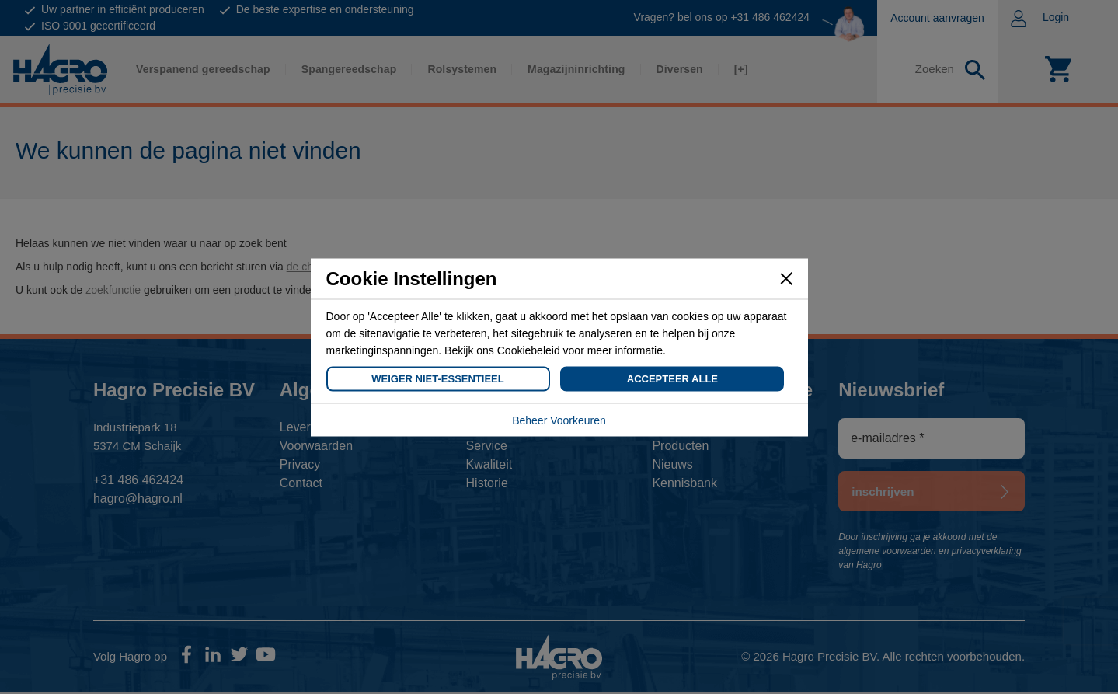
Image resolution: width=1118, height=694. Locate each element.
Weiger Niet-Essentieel (437, 378)
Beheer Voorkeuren (559, 419)
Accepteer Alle (672, 378)
